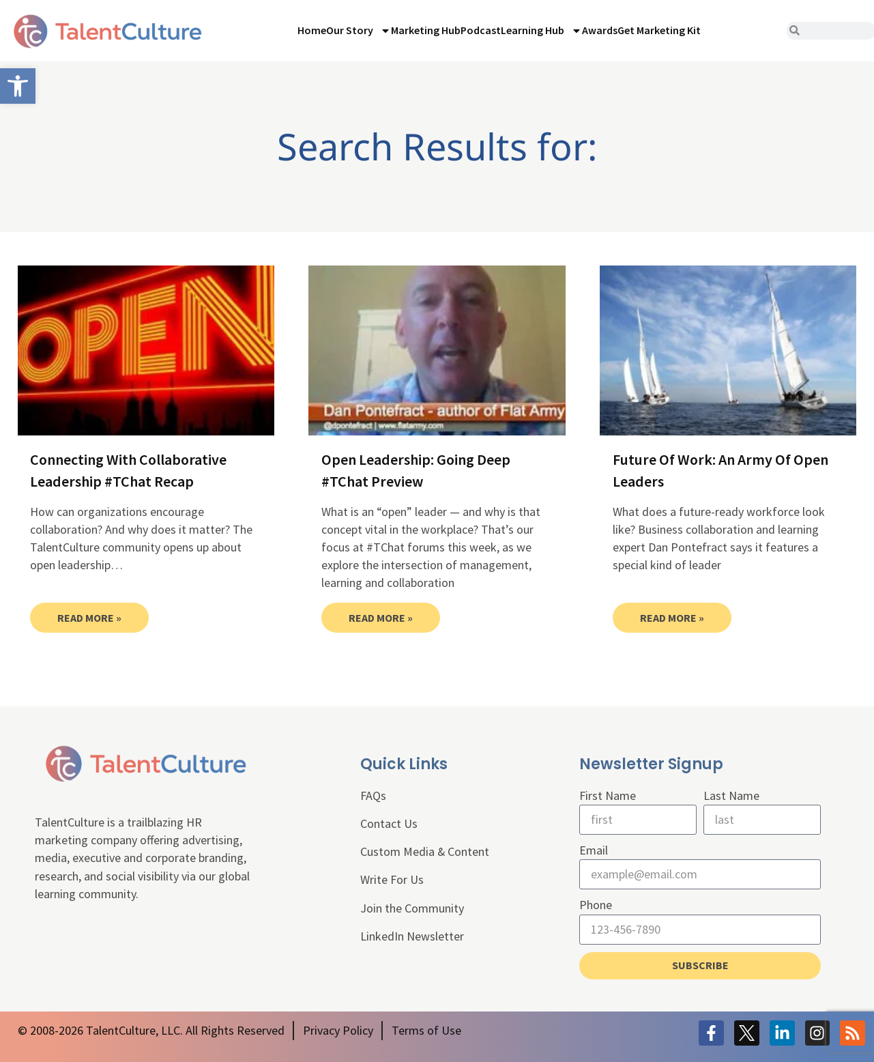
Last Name (731, 795)
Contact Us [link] (389, 823)
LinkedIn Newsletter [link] (412, 936)
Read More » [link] (89, 618)
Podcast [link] (481, 30)
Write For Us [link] (392, 879)
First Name (607, 795)
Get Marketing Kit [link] (659, 30)
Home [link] (311, 30)
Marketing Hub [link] (426, 30)
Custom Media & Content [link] (425, 851)
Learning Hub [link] (541, 30)
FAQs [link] (373, 795)
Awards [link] (599, 30)
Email (593, 850)
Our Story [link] (358, 30)
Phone (595, 905)
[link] (17, 86)
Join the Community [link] (412, 908)
